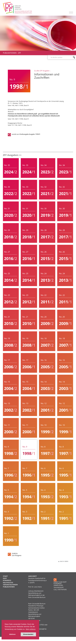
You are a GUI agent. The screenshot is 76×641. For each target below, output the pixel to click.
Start (5, 576)
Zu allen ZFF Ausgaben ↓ (42, 71)
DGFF (5, 578)
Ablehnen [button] (12, 634)
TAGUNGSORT (59, 587)
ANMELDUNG (58, 585)
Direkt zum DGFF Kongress (60, 582)
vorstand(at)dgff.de (39, 629)
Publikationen (10, 53)
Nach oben (64, 561)
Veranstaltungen (10, 585)
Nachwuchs (8, 583)
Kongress (7, 580)
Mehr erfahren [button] (31, 629)
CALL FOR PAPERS (60, 590)
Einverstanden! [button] (28, 634)
